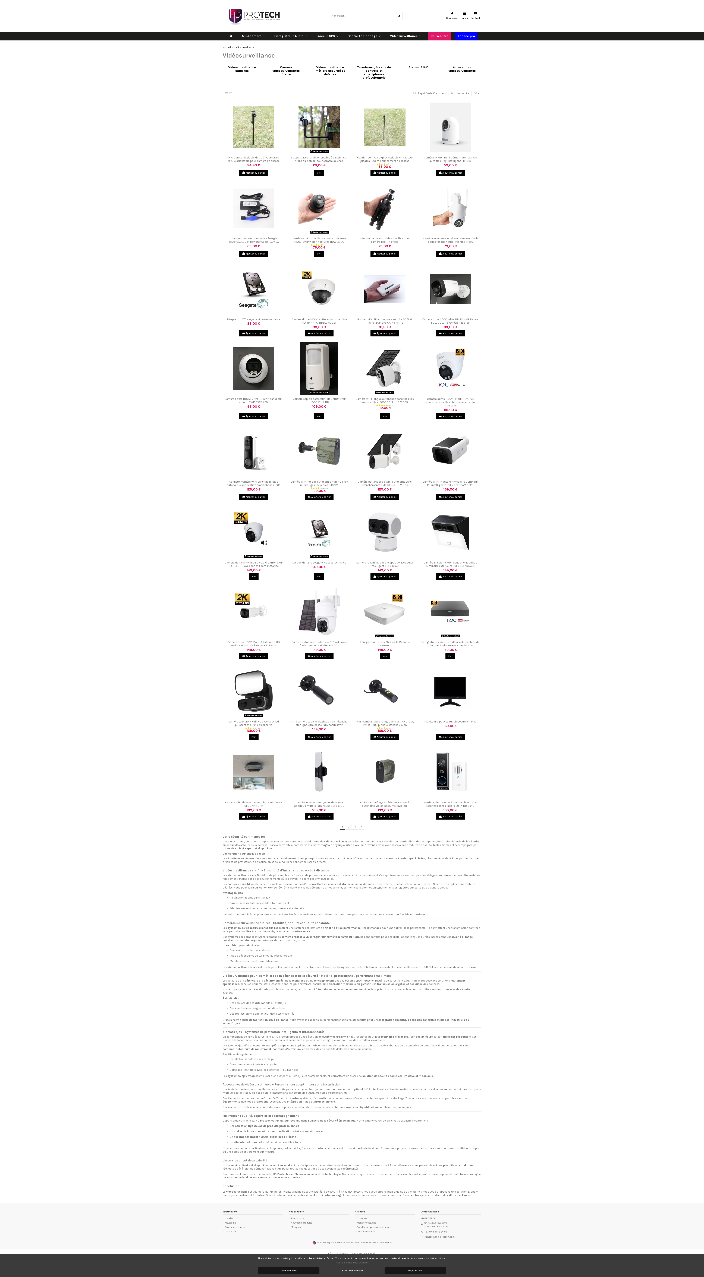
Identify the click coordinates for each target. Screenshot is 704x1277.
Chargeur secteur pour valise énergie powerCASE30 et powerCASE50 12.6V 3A (253, 240)
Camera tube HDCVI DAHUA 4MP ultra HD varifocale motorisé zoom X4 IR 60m (253, 643)
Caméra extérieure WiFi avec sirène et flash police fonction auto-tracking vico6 (450, 240)
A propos (362, 1218)
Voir (319, 172)
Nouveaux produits (301, 1222)
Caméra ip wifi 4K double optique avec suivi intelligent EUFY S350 (384, 564)
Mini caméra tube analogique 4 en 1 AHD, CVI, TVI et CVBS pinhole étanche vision (385, 723)
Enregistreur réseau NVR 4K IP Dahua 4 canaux (385, 643)
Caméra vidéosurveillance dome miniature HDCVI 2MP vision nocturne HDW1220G (319, 240)
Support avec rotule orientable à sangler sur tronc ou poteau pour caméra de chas (319, 159)
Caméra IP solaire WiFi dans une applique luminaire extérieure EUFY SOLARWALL (450, 564)
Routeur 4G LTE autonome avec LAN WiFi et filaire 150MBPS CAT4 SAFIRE (384, 321)
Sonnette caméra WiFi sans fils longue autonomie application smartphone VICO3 (254, 483)
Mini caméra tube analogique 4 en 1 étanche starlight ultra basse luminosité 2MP (319, 723)
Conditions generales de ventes (374, 1227)
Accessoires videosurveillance (462, 69)
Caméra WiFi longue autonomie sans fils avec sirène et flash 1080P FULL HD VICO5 (385, 400)
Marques (296, 1227)
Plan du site (231, 1231)
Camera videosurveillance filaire (286, 71)
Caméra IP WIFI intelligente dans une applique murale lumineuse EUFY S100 (319, 804)
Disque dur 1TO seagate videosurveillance (253, 319)
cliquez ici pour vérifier (380, 1242)
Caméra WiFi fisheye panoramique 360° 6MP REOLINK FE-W (253, 804)
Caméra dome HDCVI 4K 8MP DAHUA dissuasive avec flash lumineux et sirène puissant (450, 402)
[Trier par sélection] (459, 93)
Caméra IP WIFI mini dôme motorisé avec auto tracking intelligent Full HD (450, 159)
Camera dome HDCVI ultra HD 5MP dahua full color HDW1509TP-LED (254, 400)
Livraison (230, 1218)
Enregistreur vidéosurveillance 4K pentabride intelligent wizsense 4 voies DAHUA (450, 643)
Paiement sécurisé (235, 1227)
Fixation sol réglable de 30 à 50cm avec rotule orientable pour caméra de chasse (253, 159)
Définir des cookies (352, 1270)
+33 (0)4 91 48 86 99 (435, 1231)
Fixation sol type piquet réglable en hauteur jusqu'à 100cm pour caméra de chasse (385, 159)
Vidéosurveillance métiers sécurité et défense (330, 71)
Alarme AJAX (418, 67)
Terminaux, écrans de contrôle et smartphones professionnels (374, 72)
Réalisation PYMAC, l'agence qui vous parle (352, 1253)
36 (476, 93)
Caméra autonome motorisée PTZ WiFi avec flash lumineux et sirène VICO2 (319, 643)
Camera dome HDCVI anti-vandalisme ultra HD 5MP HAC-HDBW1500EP (319, 321)
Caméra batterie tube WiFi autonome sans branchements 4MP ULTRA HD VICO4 (385, 483)
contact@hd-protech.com (439, 1236)
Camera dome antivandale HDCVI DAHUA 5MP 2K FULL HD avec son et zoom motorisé (254, 564)
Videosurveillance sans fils (242, 69)
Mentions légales (366, 1222)
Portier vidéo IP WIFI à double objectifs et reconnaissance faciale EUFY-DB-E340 (450, 804)
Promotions (297, 1218)
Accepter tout (289, 1270)
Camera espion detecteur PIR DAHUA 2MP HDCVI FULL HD (319, 400)
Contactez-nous (366, 1231)
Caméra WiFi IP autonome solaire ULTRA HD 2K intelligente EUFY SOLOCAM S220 (450, 483)
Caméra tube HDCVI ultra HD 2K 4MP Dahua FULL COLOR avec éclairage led (450, 321)
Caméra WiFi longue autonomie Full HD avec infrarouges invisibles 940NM (319, 483)
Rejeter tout (415, 1270)
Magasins (230, 1222)
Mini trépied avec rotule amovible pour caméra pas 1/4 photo (385, 240)
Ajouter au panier (253, 172)
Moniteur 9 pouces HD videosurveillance (450, 721)
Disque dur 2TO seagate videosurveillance (319, 562)
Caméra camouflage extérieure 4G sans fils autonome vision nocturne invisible (385, 804)
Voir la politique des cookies (352, 1262)
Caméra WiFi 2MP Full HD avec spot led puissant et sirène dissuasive (253, 723)
